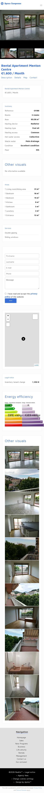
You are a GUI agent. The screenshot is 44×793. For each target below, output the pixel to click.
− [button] (8, 319)
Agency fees (23, 775)
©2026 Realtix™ (16, 772)
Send (10, 300)
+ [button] (8, 316)
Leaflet (36, 365)
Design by (23, 782)
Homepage (11, 4)
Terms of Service (21, 790)
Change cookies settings (23, 779)
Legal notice (30, 772)
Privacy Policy (38, 788)
